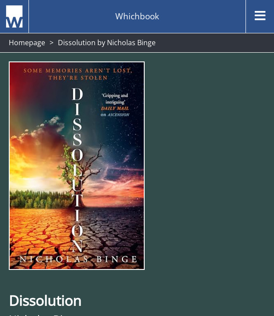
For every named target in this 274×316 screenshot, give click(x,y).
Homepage (27, 42)
